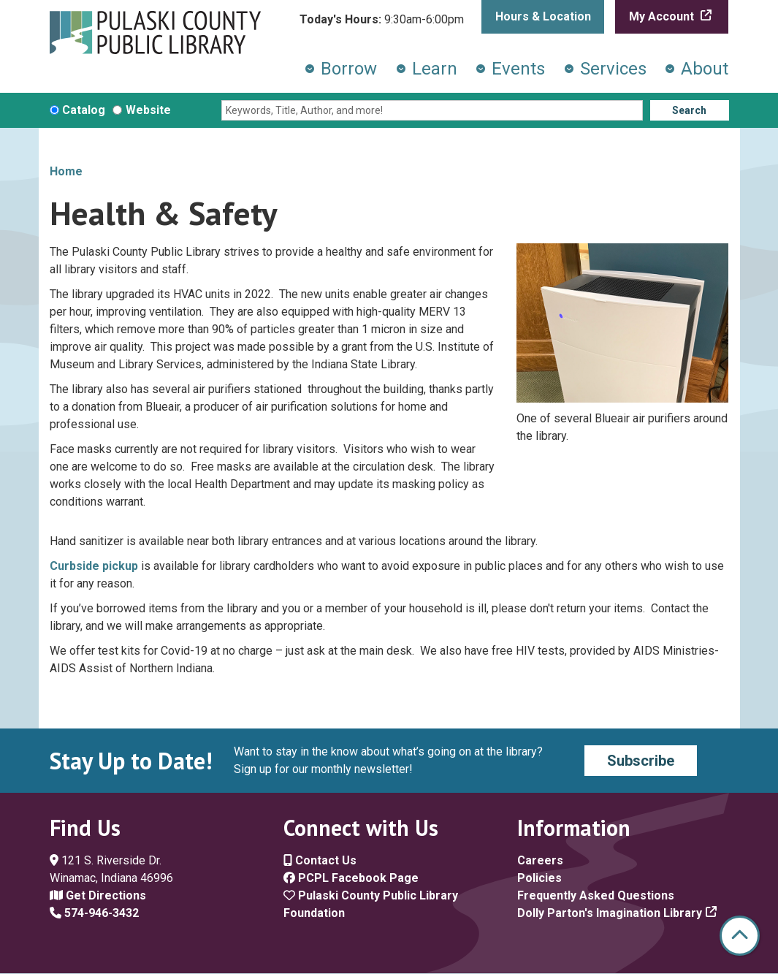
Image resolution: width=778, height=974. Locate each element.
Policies (539, 878)
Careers (540, 860)
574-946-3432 (94, 913)
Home (66, 171)
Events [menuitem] (518, 68)
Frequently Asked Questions (595, 895)
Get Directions (98, 895)
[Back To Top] (740, 936)
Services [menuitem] (613, 68)
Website (148, 110)
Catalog (83, 110)
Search (689, 110)
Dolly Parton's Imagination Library (609, 913)
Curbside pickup (94, 566)
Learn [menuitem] (434, 68)
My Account (663, 16)
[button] (381, 20)
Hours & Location (543, 16)
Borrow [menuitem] (349, 68)
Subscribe (640, 760)
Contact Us (319, 860)
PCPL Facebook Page (351, 878)
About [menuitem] (704, 68)
